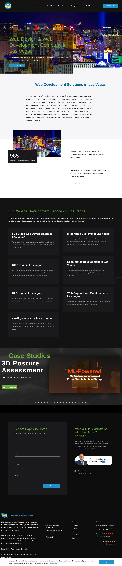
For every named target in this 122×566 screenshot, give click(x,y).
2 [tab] (38, 397)
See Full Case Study (9, 382)
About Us (75, 520)
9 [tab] (60, 397)
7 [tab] (54, 397)
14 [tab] (75, 397)
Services (48, 517)
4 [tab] (44, 397)
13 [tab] (72, 397)
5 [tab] (47, 397)
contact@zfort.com (84, 468)
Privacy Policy (53, 563)
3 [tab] (41, 397)
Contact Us (92, 3)
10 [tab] (63, 397)
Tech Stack (55, 3)
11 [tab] (66, 397)
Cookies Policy (25, 544)
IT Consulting (50, 532)
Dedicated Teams (51, 529)
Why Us (74, 523)
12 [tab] (69, 397)
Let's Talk (111, 3)
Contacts (99, 517)
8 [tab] (57, 397)
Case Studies (67, 3)
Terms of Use (15, 544)
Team (73, 526)
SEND (52, 481)
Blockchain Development (54, 525)
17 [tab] (85, 397)
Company (79, 3)
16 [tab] (82, 397)
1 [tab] (35, 397)
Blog (73, 533)
